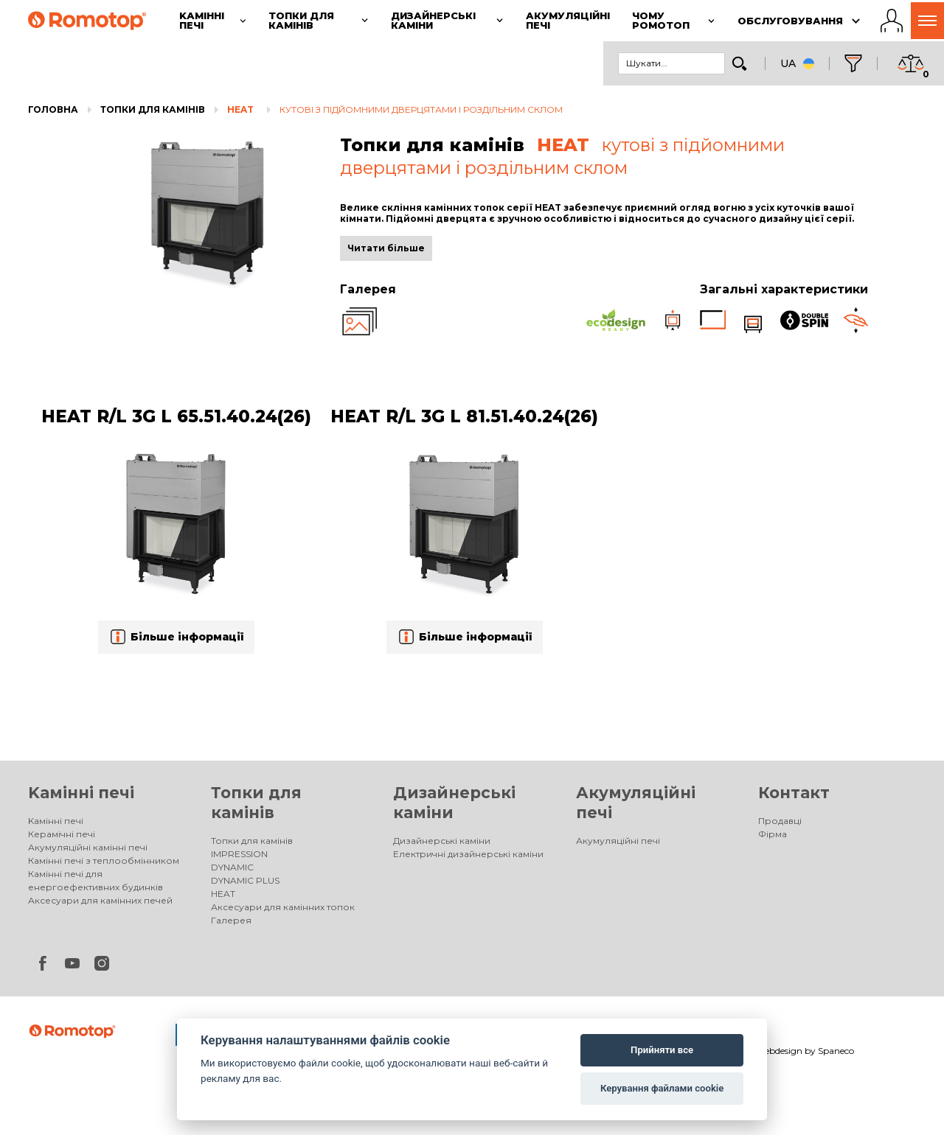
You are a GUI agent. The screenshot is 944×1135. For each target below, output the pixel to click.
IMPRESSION (239, 853)
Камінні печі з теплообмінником (103, 860)
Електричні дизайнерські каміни (468, 853)
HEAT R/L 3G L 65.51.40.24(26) (176, 416)
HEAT (240, 109)
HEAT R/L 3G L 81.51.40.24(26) (464, 416)
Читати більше (386, 248)
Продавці (780, 820)
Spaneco (836, 1050)
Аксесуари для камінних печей (100, 900)
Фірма (772, 833)
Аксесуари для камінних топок (283, 906)
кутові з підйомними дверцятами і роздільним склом (421, 109)
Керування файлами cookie (661, 1088)
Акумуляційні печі (618, 840)
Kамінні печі (81, 792)
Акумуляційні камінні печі (88, 847)
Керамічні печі (61, 833)
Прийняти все (662, 1049)
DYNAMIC (232, 867)
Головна (53, 109)
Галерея (231, 920)
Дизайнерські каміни (441, 840)
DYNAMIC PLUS (245, 880)
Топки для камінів (152, 109)
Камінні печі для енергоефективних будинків (95, 880)
